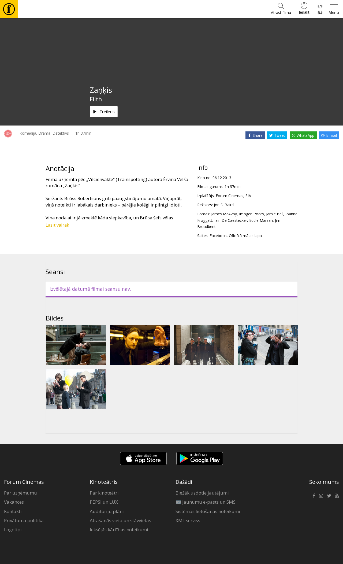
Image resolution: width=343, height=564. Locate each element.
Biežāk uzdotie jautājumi (202, 493)
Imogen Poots (251, 213)
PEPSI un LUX (104, 502)
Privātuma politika (24, 520)
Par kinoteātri (104, 493)
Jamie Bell (274, 213)
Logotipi (13, 529)
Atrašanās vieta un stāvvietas (120, 520)
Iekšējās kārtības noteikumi (119, 529)
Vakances (14, 502)
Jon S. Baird (224, 204)
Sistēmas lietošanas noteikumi (208, 511)
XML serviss (188, 520)
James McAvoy (224, 213)
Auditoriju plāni (107, 511)
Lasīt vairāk (57, 225)
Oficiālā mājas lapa (245, 235)
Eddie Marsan (261, 220)
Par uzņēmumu (20, 493)
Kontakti (13, 511)
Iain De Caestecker (230, 220)
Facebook (218, 235)
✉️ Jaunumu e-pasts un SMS (206, 502)
